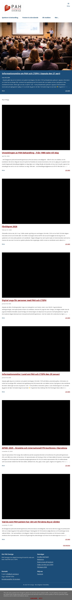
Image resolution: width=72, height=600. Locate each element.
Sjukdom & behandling (10, 18)
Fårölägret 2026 (9, 226)
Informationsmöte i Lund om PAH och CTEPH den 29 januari (31, 374)
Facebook (40, 574)
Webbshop (40, 559)
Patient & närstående (30, 18)
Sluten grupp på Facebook (45, 562)
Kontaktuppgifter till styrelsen (11, 579)
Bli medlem (46, 18)
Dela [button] (3, 91)
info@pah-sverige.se (12, 574)
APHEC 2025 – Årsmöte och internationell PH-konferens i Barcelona (34, 448)
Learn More (33, 598)
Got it (40, 598)
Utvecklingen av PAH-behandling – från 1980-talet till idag (30, 152)
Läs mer (67, 91)
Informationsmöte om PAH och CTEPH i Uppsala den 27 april (31, 73)
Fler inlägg (66, 545)
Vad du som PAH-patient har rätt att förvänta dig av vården (31, 521)
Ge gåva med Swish (43, 557)
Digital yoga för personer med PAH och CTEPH (24, 300)
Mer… (57, 18)
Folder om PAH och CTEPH (45, 565)
